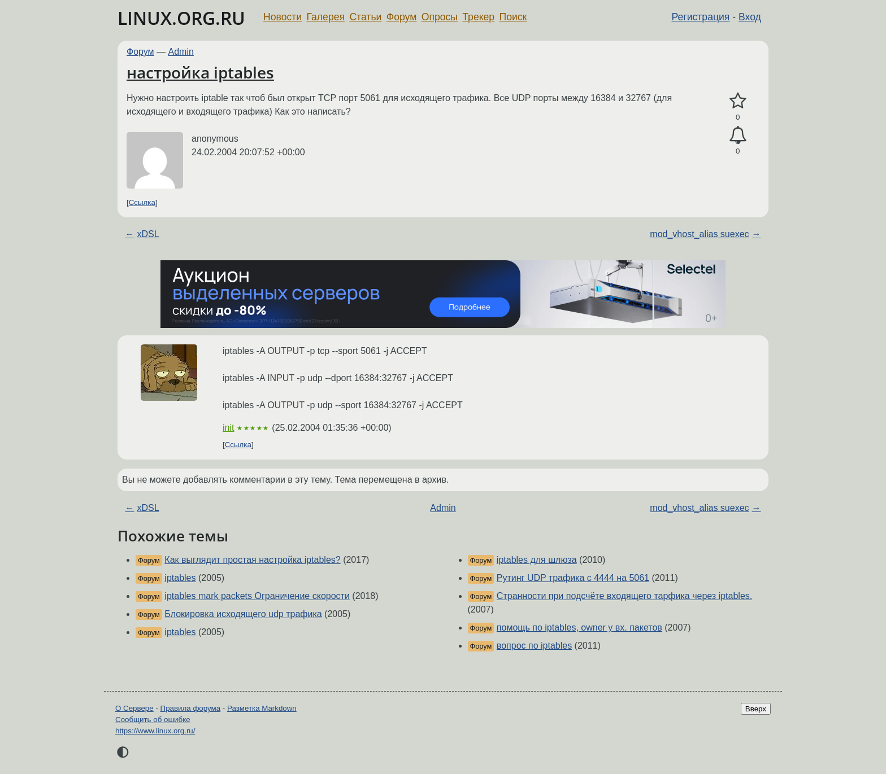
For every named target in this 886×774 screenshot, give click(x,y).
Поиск (513, 17)
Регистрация (701, 17)
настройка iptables (200, 72)
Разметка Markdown (262, 708)
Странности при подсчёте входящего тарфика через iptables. (624, 596)
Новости (282, 17)
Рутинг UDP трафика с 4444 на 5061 (573, 578)
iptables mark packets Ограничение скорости (257, 596)
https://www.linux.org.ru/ (155, 731)
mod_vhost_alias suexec (699, 234)
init (228, 427)
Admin (181, 51)
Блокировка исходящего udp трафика (243, 614)
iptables (180, 578)
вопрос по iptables (534, 645)
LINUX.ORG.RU (181, 18)
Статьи (365, 17)
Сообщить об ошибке (152, 719)
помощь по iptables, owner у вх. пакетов (579, 627)
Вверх (755, 709)
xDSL (148, 234)
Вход (750, 17)
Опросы (440, 17)
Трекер (478, 17)
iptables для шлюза (537, 560)
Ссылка (142, 202)
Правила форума (190, 708)
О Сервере (134, 708)
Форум (401, 17)
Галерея (326, 17)
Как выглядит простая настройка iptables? (252, 560)
